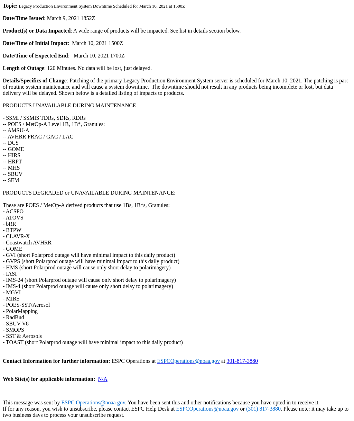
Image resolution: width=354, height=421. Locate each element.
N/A (103, 379)
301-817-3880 (242, 361)
